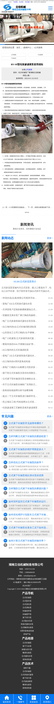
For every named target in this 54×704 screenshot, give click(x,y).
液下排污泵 (27, 617)
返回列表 (27, 212)
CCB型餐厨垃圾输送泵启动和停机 (22, 207)
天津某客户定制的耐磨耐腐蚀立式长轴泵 (20, 309)
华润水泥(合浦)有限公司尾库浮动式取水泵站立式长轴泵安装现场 (20, 298)
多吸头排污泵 (27, 649)
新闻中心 (27, 48)
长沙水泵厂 (27, 586)
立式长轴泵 (27, 598)
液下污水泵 (27, 646)
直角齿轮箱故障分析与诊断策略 (18, 390)
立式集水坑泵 (27, 621)
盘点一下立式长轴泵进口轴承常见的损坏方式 (20, 396)
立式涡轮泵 (27, 607)
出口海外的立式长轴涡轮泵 (16, 350)
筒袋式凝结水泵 (27, 624)
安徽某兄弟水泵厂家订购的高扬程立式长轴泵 (20, 315)
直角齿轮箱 (27, 659)
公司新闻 (38, 48)
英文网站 (21, 2)
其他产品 (27, 634)
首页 (18, 48)
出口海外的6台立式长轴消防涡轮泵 (19, 327)
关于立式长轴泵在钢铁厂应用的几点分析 (20, 384)
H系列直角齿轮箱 (27, 631)
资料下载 (27, 668)
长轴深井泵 (27, 611)
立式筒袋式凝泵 (27, 675)
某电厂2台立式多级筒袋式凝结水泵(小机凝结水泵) (20, 355)
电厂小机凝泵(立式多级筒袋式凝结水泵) (20, 338)
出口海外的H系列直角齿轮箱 (16, 361)
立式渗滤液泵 (27, 681)
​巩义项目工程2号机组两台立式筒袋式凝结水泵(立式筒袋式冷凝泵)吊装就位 (20, 402)
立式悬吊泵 (27, 601)
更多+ (50, 238)
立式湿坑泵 (27, 604)
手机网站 (15, 2)
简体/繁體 (27, 2)
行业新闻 (40, 54)
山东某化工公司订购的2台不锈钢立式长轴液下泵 (20, 332)
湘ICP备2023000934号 (32, 582)
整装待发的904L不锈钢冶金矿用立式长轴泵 (20, 344)
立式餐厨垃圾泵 (27, 627)
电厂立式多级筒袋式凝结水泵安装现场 (20, 321)
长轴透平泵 (27, 614)
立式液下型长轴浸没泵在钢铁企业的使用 (20, 379)
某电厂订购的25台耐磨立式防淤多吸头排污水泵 (20, 367)
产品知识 (13, 58)
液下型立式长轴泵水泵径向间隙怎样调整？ (20, 373)
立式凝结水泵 (27, 656)
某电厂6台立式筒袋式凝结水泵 (17, 304)
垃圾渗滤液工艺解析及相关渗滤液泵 (20, 407)
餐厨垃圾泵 (27, 653)
